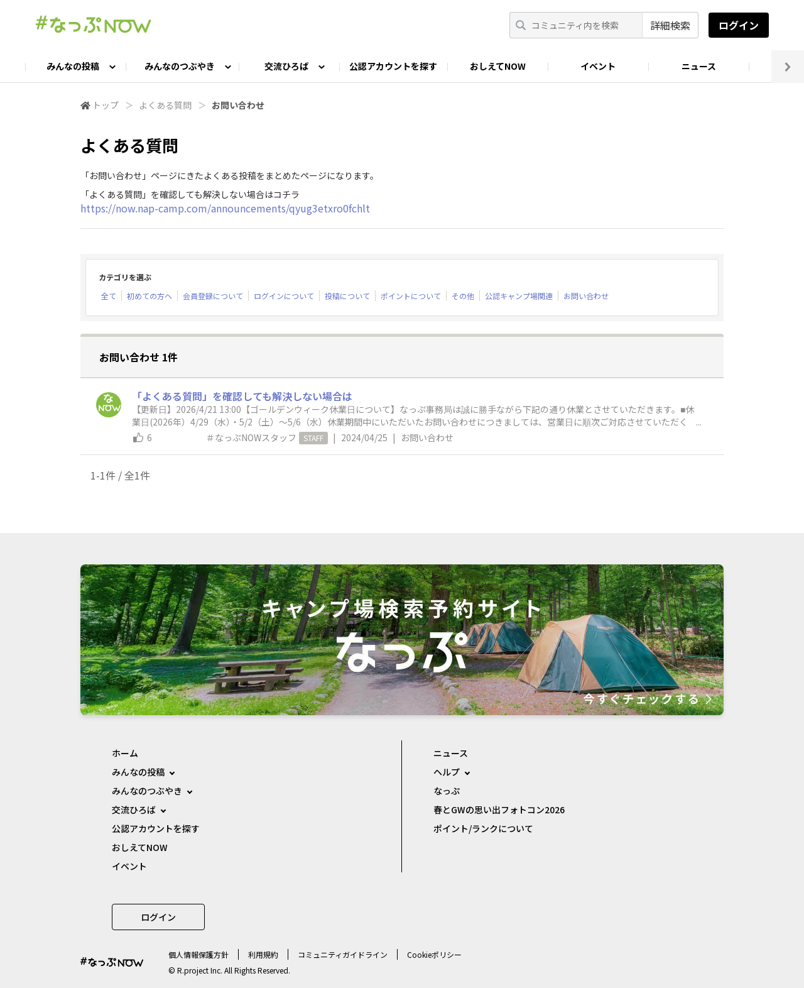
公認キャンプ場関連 (519, 295)
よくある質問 (165, 105)
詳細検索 (670, 25)
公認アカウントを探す (393, 66)
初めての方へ (149, 295)
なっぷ (446, 790)
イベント (598, 66)
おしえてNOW (498, 66)
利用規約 (263, 954)
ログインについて (284, 295)
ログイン (739, 25)
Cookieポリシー (434, 954)
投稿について (347, 295)
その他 (463, 295)
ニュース (699, 66)
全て (108, 295)
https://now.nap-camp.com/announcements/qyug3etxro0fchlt (225, 208)
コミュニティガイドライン (343, 954)
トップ (105, 105)
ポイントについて (411, 295)
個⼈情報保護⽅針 (198, 954)
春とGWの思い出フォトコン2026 (499, 809)
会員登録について (213, 295)
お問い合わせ (586, 295)
